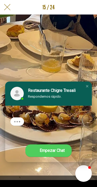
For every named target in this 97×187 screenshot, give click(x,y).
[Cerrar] (7, 7)
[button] (87, 86)
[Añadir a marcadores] (90, 7)
